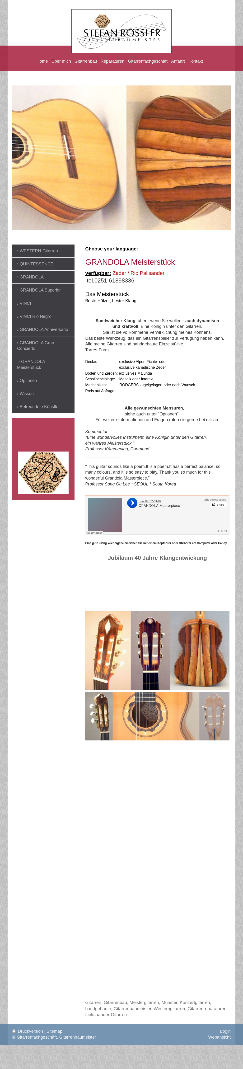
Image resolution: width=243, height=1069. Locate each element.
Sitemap (54, 1031)
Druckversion (28, 1031)
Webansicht (219, 1037)
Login (225, 1031)
